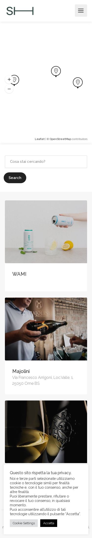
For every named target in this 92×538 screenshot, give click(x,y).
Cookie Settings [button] (24, 523)
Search (15, 178)
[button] (9, 79)
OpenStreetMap (60, 139)
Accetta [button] (48, 523)
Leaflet (40, 139)
